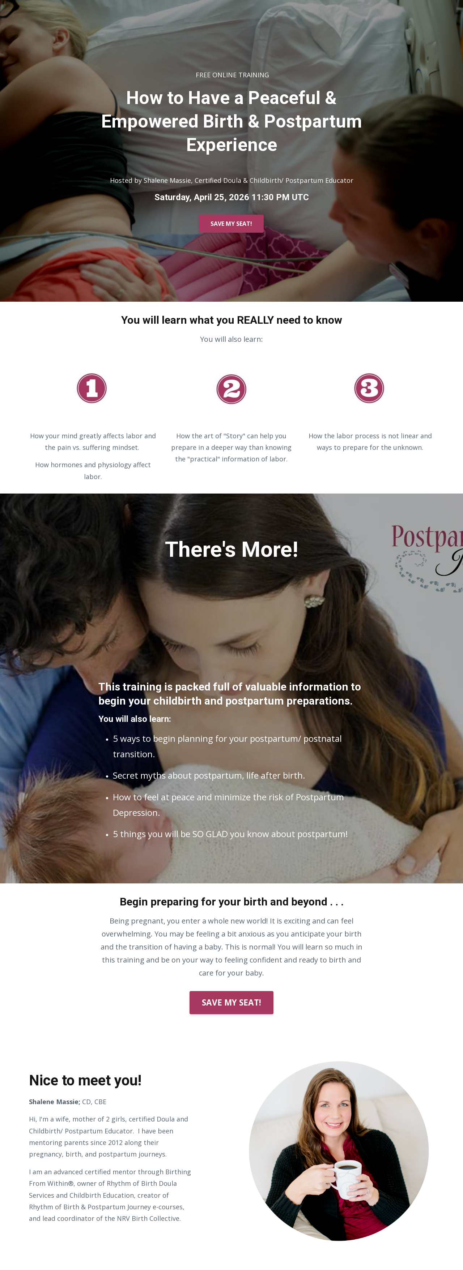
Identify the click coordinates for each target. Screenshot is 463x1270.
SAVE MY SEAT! (231, 224)
